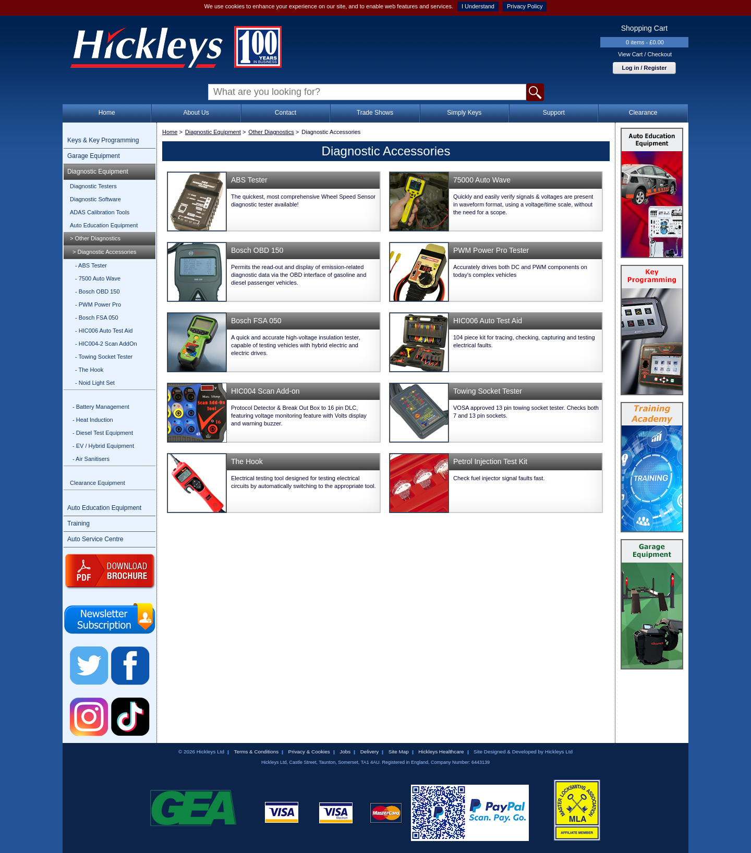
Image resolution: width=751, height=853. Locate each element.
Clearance (643, 112)
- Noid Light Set (95, 383)
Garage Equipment (93, 156)
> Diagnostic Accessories (104, 252)
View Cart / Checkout (645, 54)
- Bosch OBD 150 (97, 291)
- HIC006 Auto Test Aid (103, 330)
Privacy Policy (524, 6)
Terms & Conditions (256, 751)
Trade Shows (375, 112)
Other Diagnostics (271, 132)
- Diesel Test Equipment (102, 433)
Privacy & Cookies (309, 751)
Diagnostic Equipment (97, 171)
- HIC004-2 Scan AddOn (106, 343)
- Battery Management (100, 407)
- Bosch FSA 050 (96, 317)
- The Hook (89, 370)
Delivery (369, 751)
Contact (285, 112)
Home (107, 112)
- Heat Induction (92, 420)
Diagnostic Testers (93, 186)
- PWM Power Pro (98, 304)
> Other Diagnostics (95, 238)
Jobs (345, 751)
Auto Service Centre (95, 539)
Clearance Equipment (97, 483)
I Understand (478, 6)
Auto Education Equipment (104, 225)
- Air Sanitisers (91, 459)
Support (554, 112)
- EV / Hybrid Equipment (103, 446)
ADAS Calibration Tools (99, 212)
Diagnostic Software (95, 199)
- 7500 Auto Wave (97, 278)
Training (78, 523)
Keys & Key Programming (103, 140)
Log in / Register (644, 68)
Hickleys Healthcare (441, 751)
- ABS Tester (91, 265)
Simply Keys (464, 112)
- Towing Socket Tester (103, 357)
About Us (196, 112)
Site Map (399, 751)
